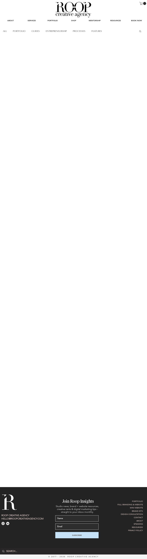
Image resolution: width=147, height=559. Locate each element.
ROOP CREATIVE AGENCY (15, 515)
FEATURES (96, 31)
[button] (143, 3)
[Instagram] (3, 523)
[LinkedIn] (7, 523)
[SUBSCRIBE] (77, 535)
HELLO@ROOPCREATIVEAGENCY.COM (22, 518)
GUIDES (35, 31)
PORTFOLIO (19, 31)
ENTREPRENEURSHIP (56, 31)
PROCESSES (79, 31)
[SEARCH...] (73, 551)
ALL (5, 31)
